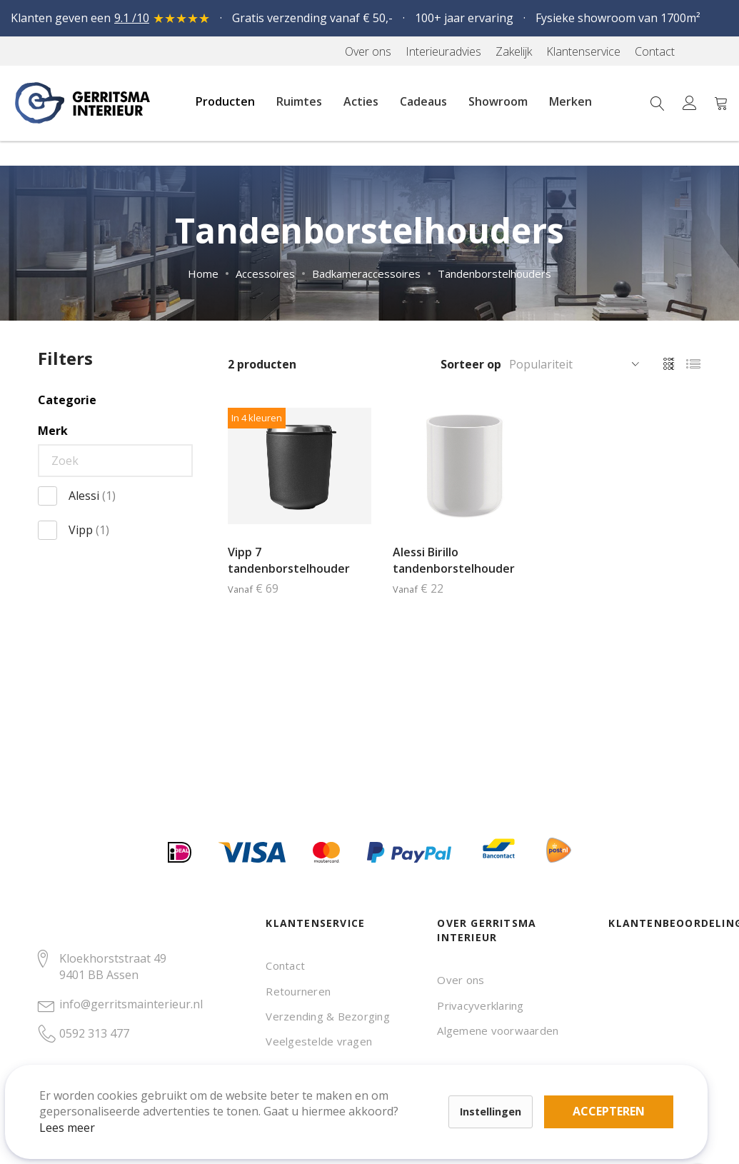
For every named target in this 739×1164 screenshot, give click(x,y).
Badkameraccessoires (366, 273)
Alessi (92, 495)
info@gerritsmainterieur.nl (131, 1004)
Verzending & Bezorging (327, 1016)
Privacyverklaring (480, 1005)
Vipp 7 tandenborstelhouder (289, 560)
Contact (285, 965)
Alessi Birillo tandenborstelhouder (454, 560)
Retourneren (298, 991)
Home (203, 273)
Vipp (89, 530)
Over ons (460, 980)
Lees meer (85, 1110)
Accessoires (265, 273)
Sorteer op (471, 364)
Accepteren (495, 1085)
